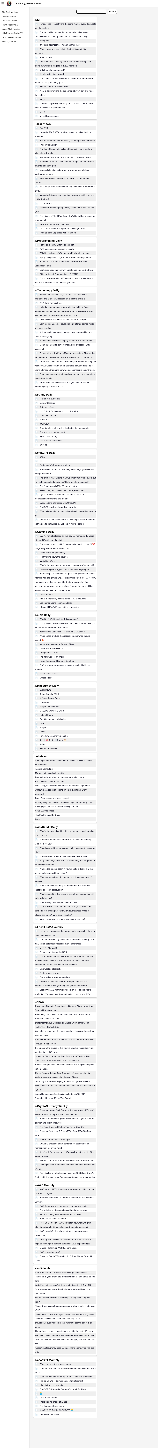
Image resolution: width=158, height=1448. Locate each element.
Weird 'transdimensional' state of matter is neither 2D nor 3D (63, 1285)
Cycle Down (45, 690)
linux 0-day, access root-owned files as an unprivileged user (62, 786)
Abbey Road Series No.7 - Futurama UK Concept (62, 632)
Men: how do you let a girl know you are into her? (62, 919)
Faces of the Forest (49, 673)
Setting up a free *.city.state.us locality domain (56, 806)
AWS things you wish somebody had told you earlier (64, 1206)
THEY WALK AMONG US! (52, 648)
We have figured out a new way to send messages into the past (64, 1335)
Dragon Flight (46, 678)
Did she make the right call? (52, 70)
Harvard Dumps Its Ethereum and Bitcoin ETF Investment (66, 1160)
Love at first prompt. (49, 1398)
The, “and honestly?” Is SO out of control (58, 486)
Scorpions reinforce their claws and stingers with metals (61, 1272)
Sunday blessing (47, 403)
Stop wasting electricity (50, 969)
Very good (44, 41)
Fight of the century (49, 436)
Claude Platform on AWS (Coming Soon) (58, 1248)
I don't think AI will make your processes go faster (62, 228)
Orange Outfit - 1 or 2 (49, 653)
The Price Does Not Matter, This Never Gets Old (62, 1127)
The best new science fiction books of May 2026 (57, 1318)
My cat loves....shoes (49, 116)
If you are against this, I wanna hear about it (60, 45)
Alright (42, 744)
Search (112, 11)
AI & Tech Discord (9, 21)
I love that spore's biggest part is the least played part (64, 569)
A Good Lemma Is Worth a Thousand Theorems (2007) (65, 157)
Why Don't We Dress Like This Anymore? (59, 619)
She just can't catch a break (52, 432)
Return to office (47, 407)
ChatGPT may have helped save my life (58, 507)
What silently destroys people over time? (58, 902)
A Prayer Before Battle (50, 698)
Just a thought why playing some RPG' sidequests (63, 599)
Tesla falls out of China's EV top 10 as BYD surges (63, 320)
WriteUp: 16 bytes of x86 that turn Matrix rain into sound (65, 253)
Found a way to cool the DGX (53, 952)
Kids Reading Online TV (12, 33)
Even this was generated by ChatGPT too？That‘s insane (66, 1377)
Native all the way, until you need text (57, 245)
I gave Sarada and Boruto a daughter (57, 661)
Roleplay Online (9, 42)
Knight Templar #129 (49, 694)
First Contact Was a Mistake (53, 719)
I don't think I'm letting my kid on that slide (59, 411)
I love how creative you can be (54, 736)
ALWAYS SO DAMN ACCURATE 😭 (56, 1410)
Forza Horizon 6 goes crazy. (53, 553)
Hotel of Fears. (46, 715)
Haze (42, 723)
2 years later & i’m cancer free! (54, 87)
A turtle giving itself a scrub (52, 74)
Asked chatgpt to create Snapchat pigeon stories (62, 490)
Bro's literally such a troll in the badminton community (64, 428)
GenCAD (44, 128)
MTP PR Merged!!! (48, 948)
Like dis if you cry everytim (52, 1385)
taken (37, 819)
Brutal (42, 457)
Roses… (44, 732)
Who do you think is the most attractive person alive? (64, 856)
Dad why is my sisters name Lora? (56, 977)
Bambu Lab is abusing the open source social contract (60, 777)
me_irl (42, 99)
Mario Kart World (47, 561)
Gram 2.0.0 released (44, 811)
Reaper (43, 727)
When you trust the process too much (57, 1364)
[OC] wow (44, 424)
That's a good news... (49, 973)
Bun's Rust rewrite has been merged (52, 798)
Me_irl (42, 112)
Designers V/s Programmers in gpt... (56, 465)
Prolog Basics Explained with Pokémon (58, 233)
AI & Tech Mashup (10, 12)
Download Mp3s (9, 16)
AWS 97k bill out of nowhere (53, 1218)
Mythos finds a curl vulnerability (49, 773)
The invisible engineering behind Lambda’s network (63, 1210)
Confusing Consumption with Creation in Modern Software (66, 270)
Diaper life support (48, 415)
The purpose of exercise (51, 440)
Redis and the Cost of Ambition (49, 781)
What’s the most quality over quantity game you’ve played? (67, 565)
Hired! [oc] (44, 420)
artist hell (44, 445)
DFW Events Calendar (11, 37)
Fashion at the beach (49, 748)
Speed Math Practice (11, 29)
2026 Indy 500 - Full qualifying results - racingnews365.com (62, 1081)
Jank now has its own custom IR (54, 224)
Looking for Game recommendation (56, 603)
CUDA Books (46, 203)
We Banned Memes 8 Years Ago (55, 1139)
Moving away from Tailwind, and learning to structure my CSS (63, 802)
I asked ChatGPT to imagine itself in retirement (61, 1381)
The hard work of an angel (52, 657)
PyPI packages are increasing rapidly (57, 249)
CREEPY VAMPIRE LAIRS (52, 711)
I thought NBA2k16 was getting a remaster (59, 607)
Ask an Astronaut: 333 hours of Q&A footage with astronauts (67, 141)
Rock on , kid (46, 57)
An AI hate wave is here (51, 303)
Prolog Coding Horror (49, 145)
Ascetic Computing (44, 769)
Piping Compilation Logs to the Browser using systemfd (65, 257)
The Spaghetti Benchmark (52, 1406)
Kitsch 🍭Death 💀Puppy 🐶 (53, 740)
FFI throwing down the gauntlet (54, 557)
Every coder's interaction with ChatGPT (58, 503)
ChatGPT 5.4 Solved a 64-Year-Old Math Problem (63, 1389)
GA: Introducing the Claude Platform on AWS (60, 1214)
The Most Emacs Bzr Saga (47, 815)
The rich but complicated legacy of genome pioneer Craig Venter (65, 1314)
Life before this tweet (49, 1414)
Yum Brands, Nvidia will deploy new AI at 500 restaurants (66, 340)
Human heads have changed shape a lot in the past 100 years (64, 1331)
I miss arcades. (47, 594)
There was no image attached (53, 1402)
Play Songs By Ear (10, 25)
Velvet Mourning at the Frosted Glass (57, 644)
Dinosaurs (44, 702)
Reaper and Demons (49, 706)
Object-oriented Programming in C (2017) (59, 274)
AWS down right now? (50, 1252)
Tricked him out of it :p (50, 399)
